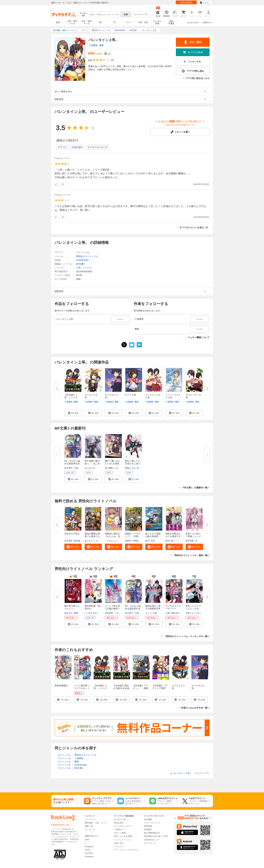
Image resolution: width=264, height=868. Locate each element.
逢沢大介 (68, 613)
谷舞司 (128, 541)
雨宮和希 (190, 541)
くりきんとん (111, 541)
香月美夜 (68, 541)
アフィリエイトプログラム (126, 850)
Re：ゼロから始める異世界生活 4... (72, 464)
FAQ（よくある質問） (124, 836)
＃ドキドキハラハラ (97, 147)
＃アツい (62, 147)
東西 (76, 613)
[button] (73, 413)
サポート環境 (120, 833)
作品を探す (119, 823)
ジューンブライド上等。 (173, 396)
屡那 (101, 45)
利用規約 (148, 829)
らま (116, 468)
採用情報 (148, 826)
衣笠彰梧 (109, 613)
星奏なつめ (130, 468)
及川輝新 (109, 468)
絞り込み (83, 14)
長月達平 (68, 468)
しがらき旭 (99, 541)
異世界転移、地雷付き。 (92, 607)
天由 (153, 541)
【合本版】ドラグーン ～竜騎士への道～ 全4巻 (141, 689)
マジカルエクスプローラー (173, 607)
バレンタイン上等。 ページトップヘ (190, 773)
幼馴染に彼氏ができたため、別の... (112, 536)
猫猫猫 (101, 613)
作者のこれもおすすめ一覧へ (195, 707)
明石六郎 (169, 541)
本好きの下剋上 (72, 533)
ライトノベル (82, 252)
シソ (177, 541)
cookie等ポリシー (152, 840)
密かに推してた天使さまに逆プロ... (132, 464)
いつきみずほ (91, 613)
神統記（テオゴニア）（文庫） (132, 535)
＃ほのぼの (77, 147)
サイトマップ (150, 843)
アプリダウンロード (123, 826)
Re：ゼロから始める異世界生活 (133, 607)
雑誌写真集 (171, 22)
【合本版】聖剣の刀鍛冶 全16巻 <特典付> (121, 688)
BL (100, 22)
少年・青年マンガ (72, 22)
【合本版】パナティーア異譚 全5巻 (160, 688)
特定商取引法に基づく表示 (156, 836)
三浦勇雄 (93, 45)
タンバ (148, 613)
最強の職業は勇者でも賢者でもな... (92, 536)
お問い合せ (119, 843)
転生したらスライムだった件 (193, 607)
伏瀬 (188, 613)
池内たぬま (142, 468)
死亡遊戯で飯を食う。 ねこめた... (92, 464)
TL (115, 22)
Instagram (89, 846)
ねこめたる (90, 468)
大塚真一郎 (79, 468)
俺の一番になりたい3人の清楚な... (112, 464)
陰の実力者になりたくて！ (72, 607)
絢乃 (147, 541)
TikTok (87, 850)
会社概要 (148, 819)
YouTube (89, 853)
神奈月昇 (175, 613)
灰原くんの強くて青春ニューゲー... (193, 536)
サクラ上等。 (131, 395)
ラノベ (129, 22)
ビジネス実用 (157, 22)
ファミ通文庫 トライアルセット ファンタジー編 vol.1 (83, 689)
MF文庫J (80, 264)
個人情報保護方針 (152, 833)
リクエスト (119, 846)
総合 (58, 22)
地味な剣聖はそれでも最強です (173, 535)
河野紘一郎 (138, 541)
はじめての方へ (193, 23)
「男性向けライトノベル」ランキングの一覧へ (187, 636)
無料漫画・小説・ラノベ (96, 823)
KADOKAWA (82, 260)
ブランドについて (152, 823)
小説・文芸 (143, 22)
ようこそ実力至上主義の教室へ (112, 607)
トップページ (91, 819)
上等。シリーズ (83, 267)
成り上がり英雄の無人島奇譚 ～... (153, 536)
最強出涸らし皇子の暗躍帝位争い (153, 609)
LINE (87, 839)
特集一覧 (89, 826)
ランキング (90, 829)
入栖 (167, 613)
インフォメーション (123, 840)
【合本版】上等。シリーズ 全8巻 (101, 688)
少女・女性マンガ (86, 22)
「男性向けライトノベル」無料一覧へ (191, 555)
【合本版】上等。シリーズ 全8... (72, 397)
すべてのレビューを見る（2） (194, 227)
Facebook (89, 856)
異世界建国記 (61, 685)
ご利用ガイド (207, 23)
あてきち (89, 541)
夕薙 (155, 613)
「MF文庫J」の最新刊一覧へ (195, 487)
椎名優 (77, 541)
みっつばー (196, 613)
